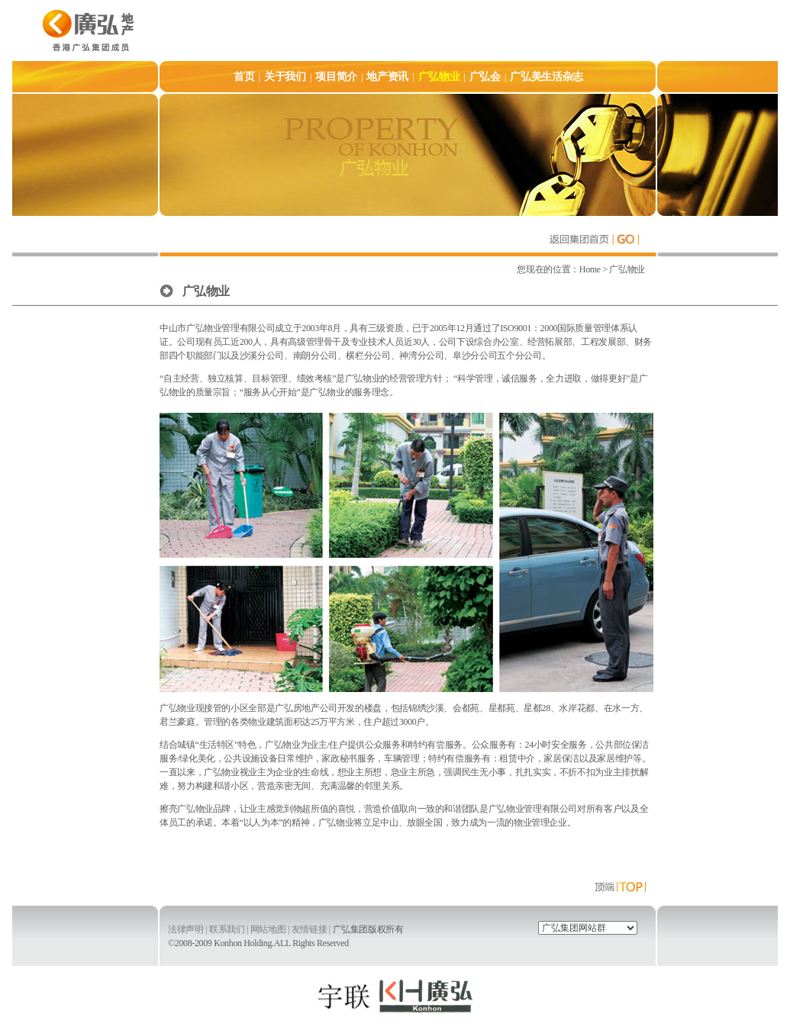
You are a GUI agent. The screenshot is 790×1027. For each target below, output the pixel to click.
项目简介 (336, 76)
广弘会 (485, 76)
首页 (244, 76)
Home (591, 269)
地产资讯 (387, 76)
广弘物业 (626, 269)
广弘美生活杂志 (546, 76)
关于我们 (285, 76)
